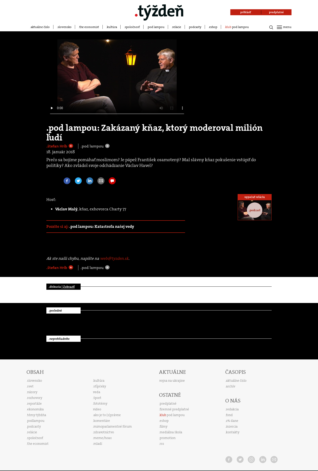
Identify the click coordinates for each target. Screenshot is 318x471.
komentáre (101, 421)
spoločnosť (132, 27)
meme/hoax (102, 438)
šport (97, 398)
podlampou (35, 421)
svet (30, 386)
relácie (176, 27)
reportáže (34, 403)
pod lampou (156, 27)
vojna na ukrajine (172, 380)
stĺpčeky (99, 386)
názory (32, 392)
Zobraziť (69, 287)
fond (229, 415)
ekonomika (35, 409)
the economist (89, 27)
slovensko (65, 27)
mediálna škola (171, 432)
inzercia (232, 426)
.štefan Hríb (57, 146)
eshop (213, 27)
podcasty (195, 27)
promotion (168, 438)
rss (162, 443)
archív (230, 386)
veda (96, 392)
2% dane (232, 421)
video (97, 409)
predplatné (168, 403)
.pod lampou (92, 146)
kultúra (112, 27)
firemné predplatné (174, 409)
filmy (163, 426)
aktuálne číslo (40, 27)
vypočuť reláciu (254, 197)
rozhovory (34, 398)
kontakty (232, 432)
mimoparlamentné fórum (112, 426)
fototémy (100, 403)
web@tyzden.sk (114, 258)
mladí (97, 443)
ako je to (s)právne (107, 415)
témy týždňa (36, 415)
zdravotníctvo (103, 432)
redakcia (232, 409)
